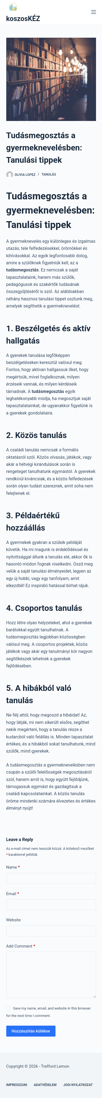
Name (13, 867)
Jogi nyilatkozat (78, 1085)
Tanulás (49, 174)
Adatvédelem (45, 1085)
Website (13, 920)
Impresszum (16, 1085)
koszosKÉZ (23, 19)
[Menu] (93, 12)
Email (12, 893)
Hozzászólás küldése (31, 1031)
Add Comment (20, 946)
